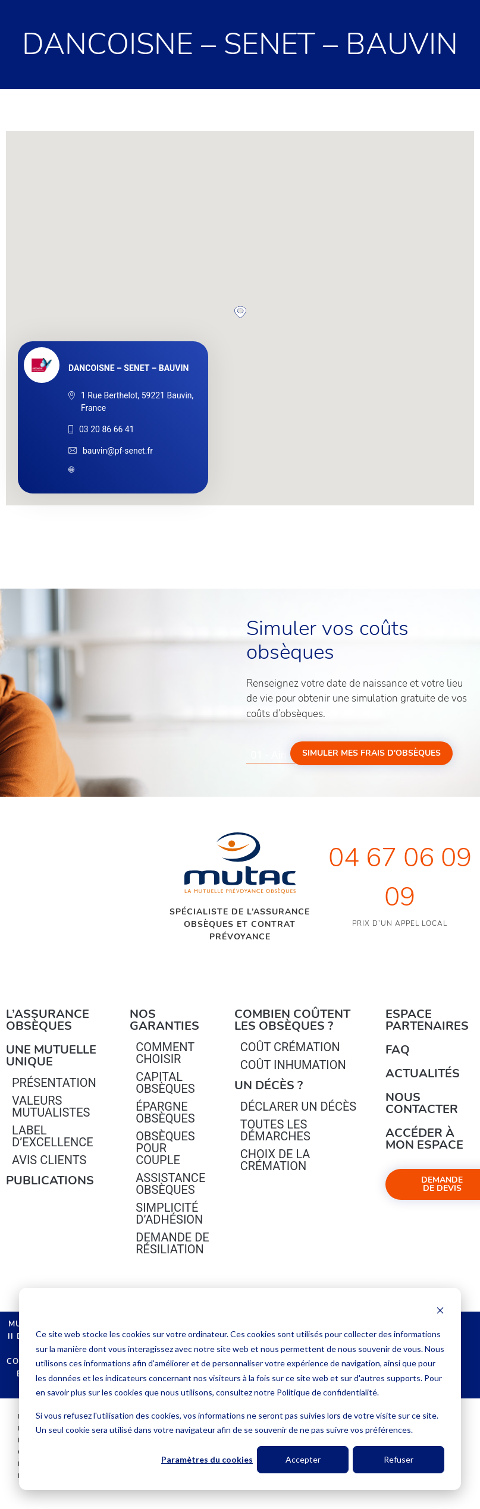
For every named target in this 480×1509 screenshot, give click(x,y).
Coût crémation (290, 1047)
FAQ (397, 1050)
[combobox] (278, 755)
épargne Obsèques (165, 1112)
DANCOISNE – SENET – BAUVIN (128, 368)
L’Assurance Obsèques (47, 1020)
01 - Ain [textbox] (269, 755)
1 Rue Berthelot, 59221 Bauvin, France (137, 402)
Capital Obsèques (165, 1083)
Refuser (398, 1459)
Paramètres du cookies (207, 1459)
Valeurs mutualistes (51, 1106)
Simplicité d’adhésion (169, 1213)
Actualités (422, 1073)
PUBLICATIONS (50, 1180)
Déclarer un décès (298, 1106)
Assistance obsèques (170, 1184)
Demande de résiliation (172, 1243)
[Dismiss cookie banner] (440, 1311)
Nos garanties (164, 1020)
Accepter (303, 1459)
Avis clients (49, 1160)
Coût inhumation (293, 1065)
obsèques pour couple (165, 1148)
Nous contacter (421, 1103)
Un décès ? (268, 1085)
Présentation (54, 1083)
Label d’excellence (52, 1136)
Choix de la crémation (275, 1160)
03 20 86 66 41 (106, 429)
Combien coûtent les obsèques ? (292, 1020)
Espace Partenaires (427, 1020)
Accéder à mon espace (424, 1139)
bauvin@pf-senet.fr (118, 450)
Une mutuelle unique (51, 1056)
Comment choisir (165, 1053)
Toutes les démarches (275, 1130)
